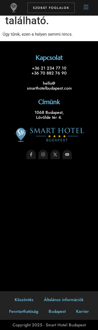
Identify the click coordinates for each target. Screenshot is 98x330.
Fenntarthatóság (23, 311)
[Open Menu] (86, 8)
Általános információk (64, 300)
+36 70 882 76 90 (49, 73)
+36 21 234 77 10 (49, 68)
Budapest (57, 311)
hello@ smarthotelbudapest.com (49, 85)
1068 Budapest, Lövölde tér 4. (49, 114)
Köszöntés (24, 300)
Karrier (82, 311)
